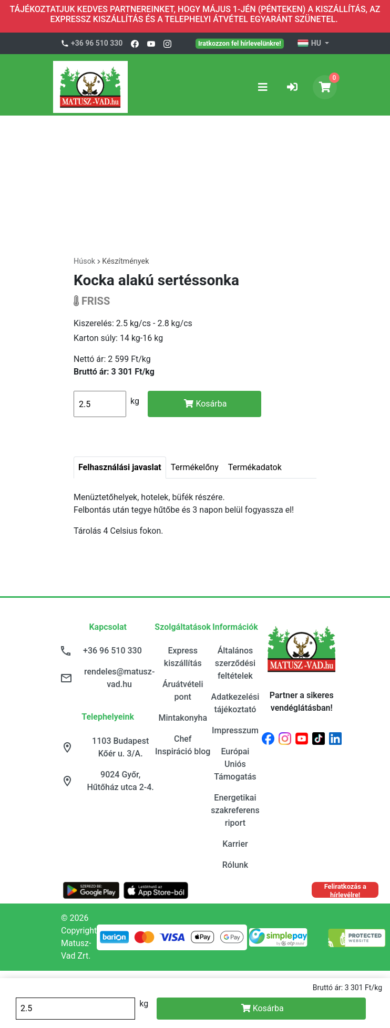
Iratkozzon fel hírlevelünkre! (239, 43)
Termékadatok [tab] (255, 467)
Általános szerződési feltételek (235, 663)
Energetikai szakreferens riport (235, 810)
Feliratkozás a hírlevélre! (345, 890)
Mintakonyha (182, 718)
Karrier (235, 844)
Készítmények (125, 261)
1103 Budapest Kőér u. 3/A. (120, 747)
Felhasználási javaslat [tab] (119, 467)
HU (310, 43)
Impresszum (235, 730)
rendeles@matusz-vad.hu (119, 678)
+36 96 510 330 (96, 43)
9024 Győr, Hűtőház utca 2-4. (120, 781)
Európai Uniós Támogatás (235, 764)
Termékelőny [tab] (195, 467)
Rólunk (235, 865)
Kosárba (205, 404)
